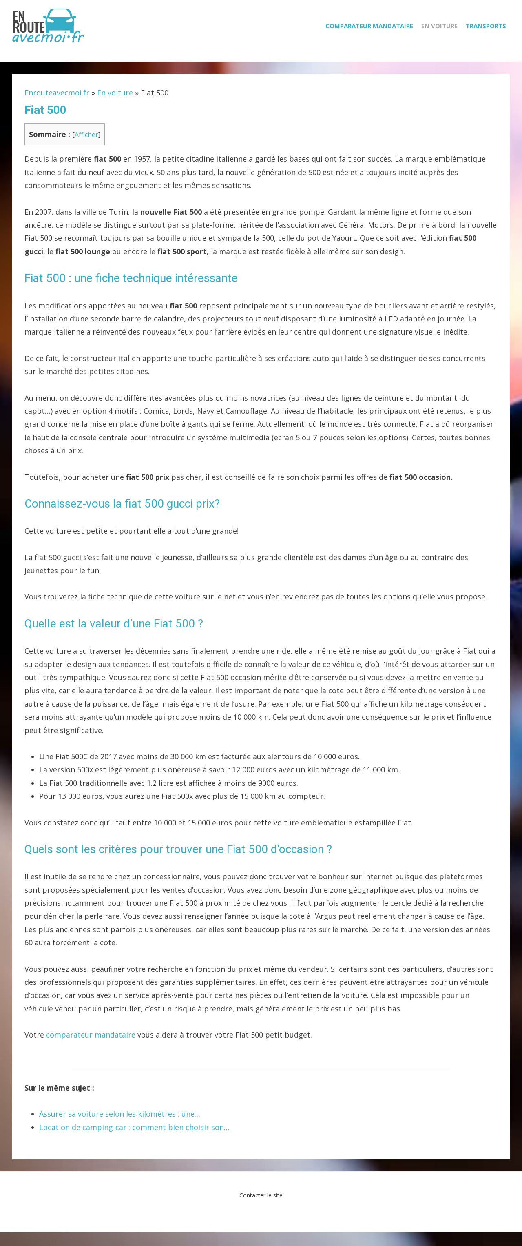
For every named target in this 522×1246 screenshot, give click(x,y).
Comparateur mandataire (373, 37)
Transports (489, 37)
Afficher (86, 148)
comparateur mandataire (90, 1048)
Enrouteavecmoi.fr (56, 106)
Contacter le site (261, 1209)
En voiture (443, 37)
